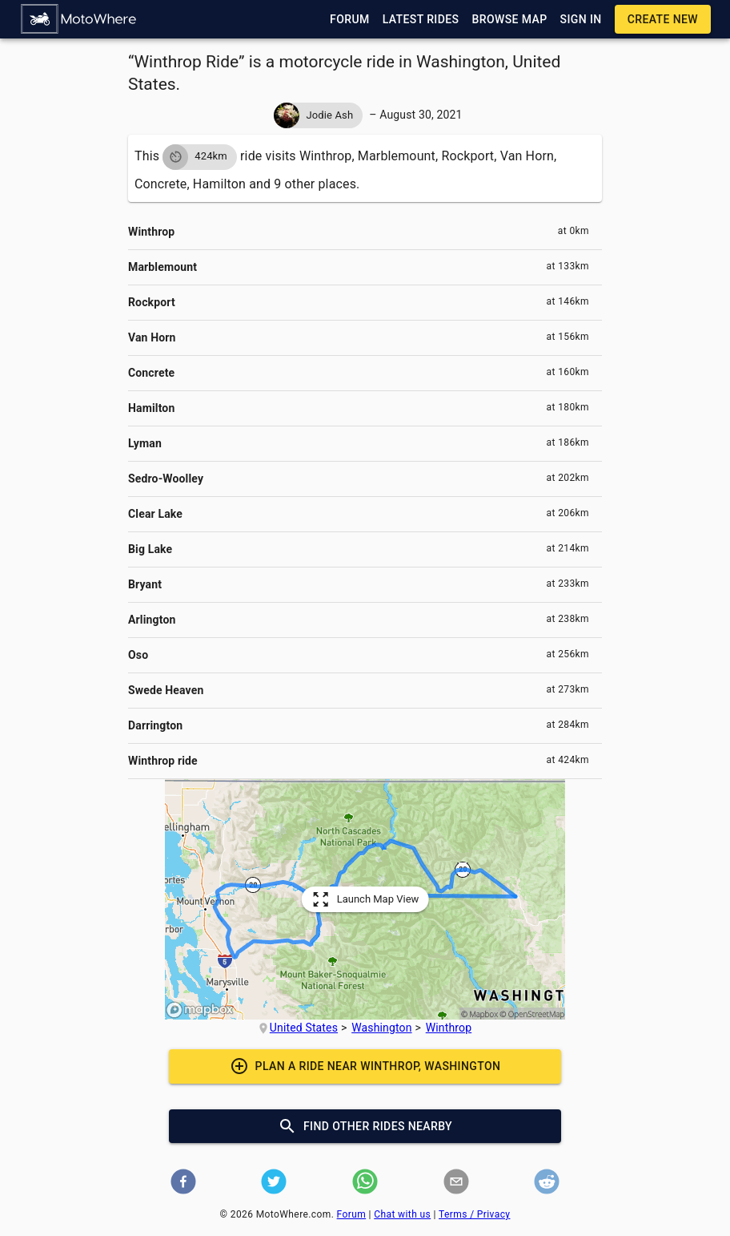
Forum (352, 1214)
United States (304, 1027)
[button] (79, 19)
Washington (381, 1027)
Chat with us (402, 1214)
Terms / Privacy (474, 1214)
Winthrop (449, 1027)
